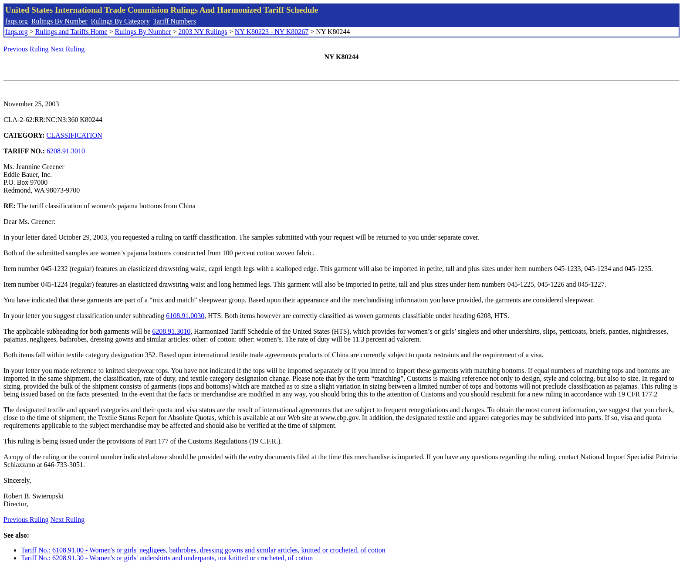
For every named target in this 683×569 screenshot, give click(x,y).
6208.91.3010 (66, 151)
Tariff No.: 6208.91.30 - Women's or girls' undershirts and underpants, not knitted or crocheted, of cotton (167, 558)
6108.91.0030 (185, 315)
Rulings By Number (59, 21)
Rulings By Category (120, 21)
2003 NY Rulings (203, 31)
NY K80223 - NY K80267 (271, 31)
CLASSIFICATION (74, 135)
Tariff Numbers (174, 21)
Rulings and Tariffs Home (71, 31)
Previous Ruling (26, 49)
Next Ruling (68, 49)
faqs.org (16, 21)
